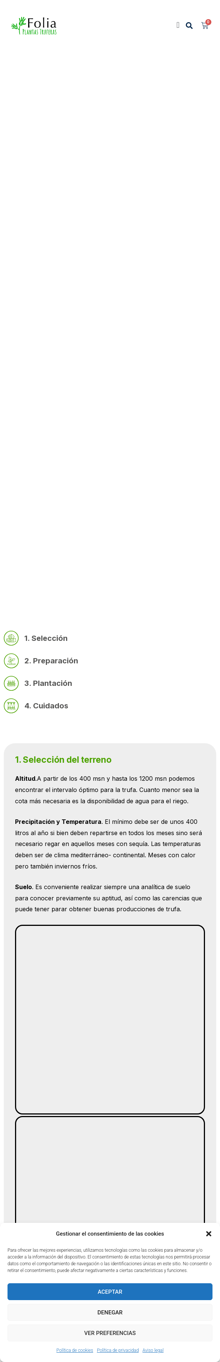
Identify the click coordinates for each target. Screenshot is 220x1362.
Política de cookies (74, 1350)
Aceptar (110, 1291)
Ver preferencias (110, 1333)
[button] (208, 1234)
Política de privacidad (118, 1350)
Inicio (18, 325)
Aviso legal (153, 1350)
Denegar (110, 1312)
